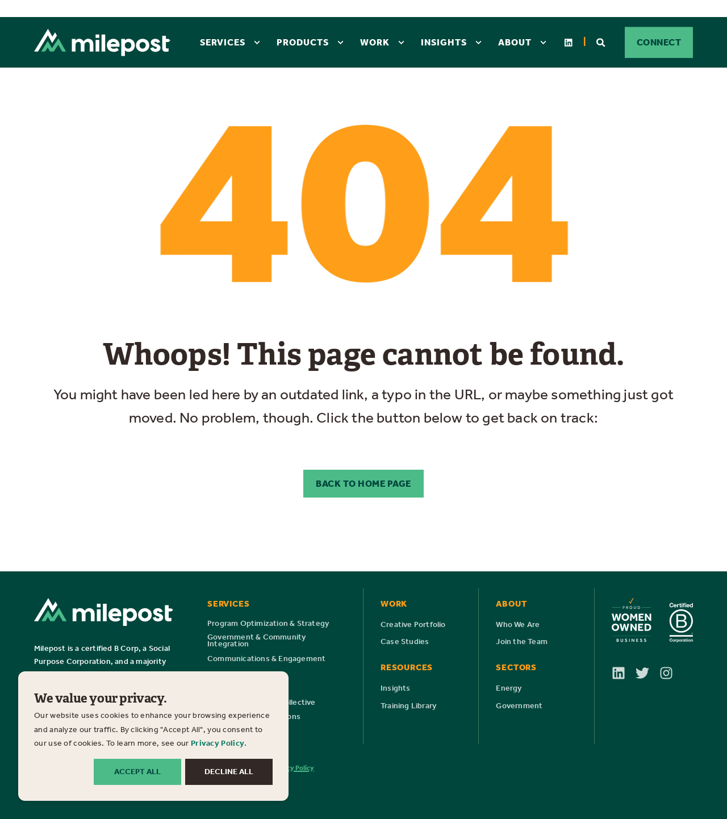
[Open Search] (602, 41)
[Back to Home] (102, 42)
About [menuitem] (515, 42)
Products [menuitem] (303, 42)
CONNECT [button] (659, 42)
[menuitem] (256, 42)
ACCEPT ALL (137, 771)
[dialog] (153, 736)
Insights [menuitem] (444, 42)
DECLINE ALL (228, 771)
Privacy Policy (217, 743)
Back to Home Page (363, 483)
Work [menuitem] (375, 42)
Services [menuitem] (222, 42)
